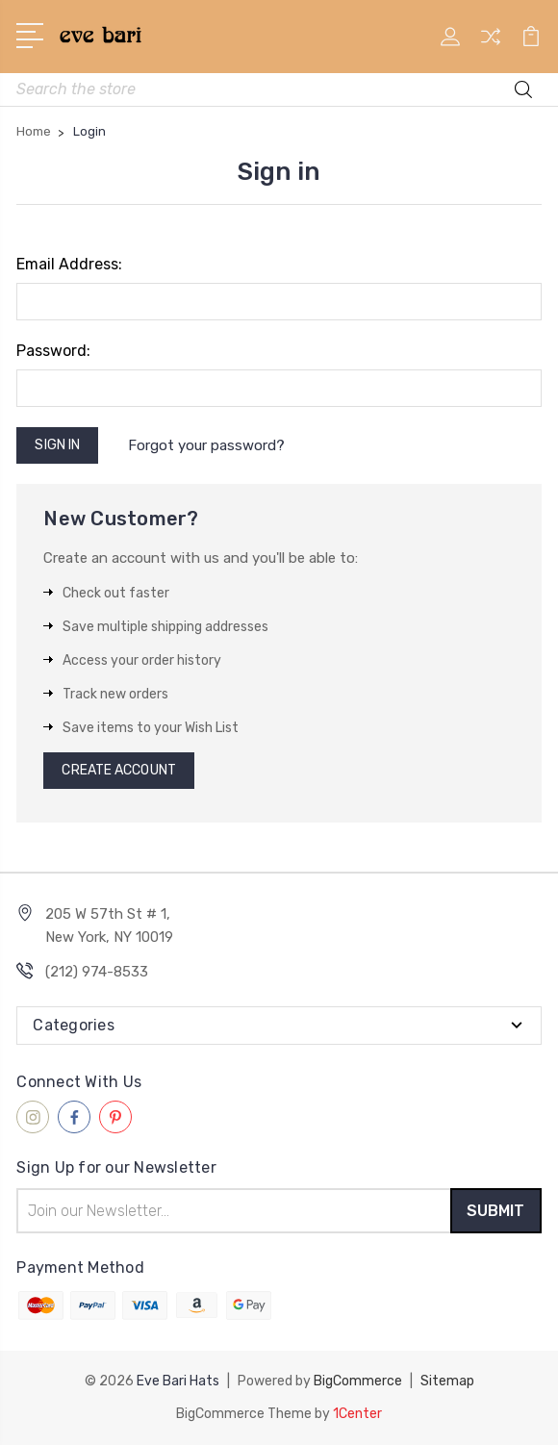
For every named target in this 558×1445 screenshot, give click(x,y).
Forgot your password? (206, 445)
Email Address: (69, 264)
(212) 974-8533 (96, 971)
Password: (53, 351)
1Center (357, 1414)
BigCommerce (358, 1381)
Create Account (118, 770)
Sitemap (447, 1381)
